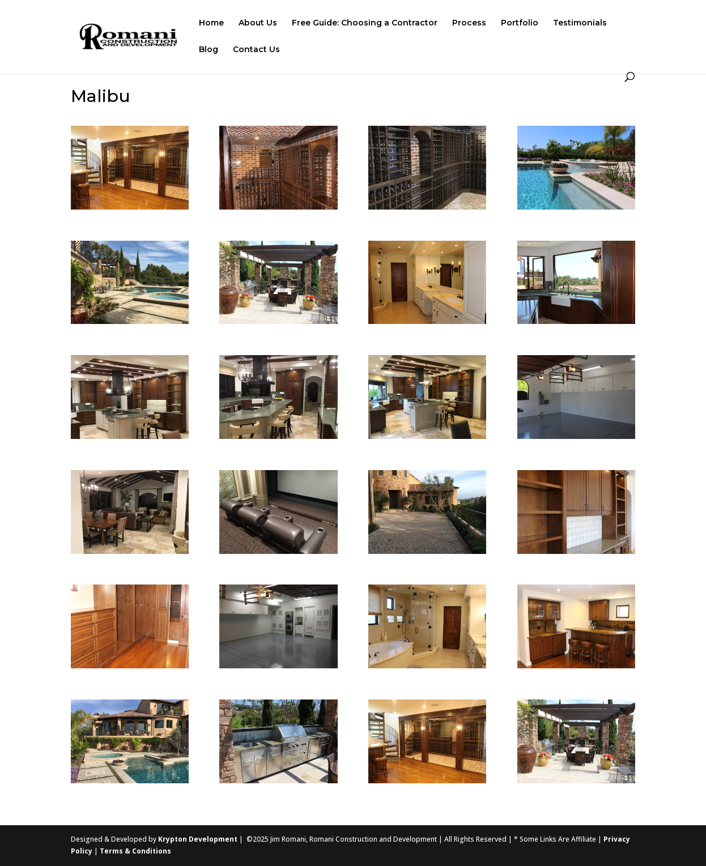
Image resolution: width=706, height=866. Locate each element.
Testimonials (580, 23)
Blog (208, 49)
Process (469, 23)
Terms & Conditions (135, 851)
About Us (258, 23)
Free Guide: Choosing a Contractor (364, 23)
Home (211, 23)
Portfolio (519, 23)
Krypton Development (197, 839)
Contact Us (256, 49)
